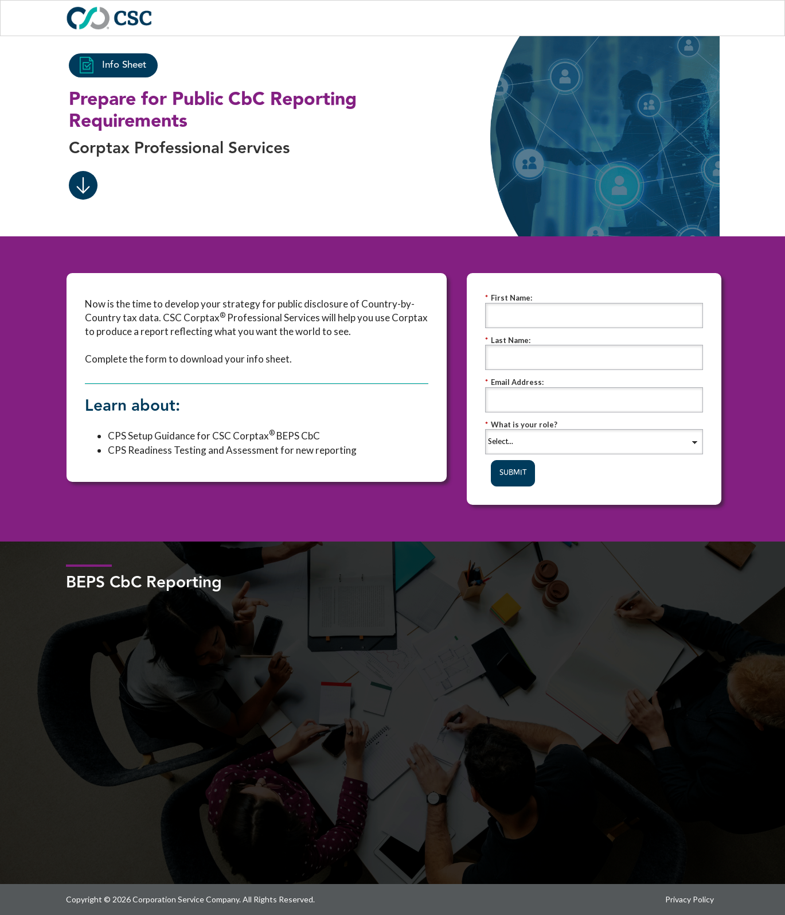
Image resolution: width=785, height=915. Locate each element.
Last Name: (507, 340)
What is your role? (521, 425)
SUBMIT (512, 472)
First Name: (508, 298)
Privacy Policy (689, 899)
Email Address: (514, 382)
